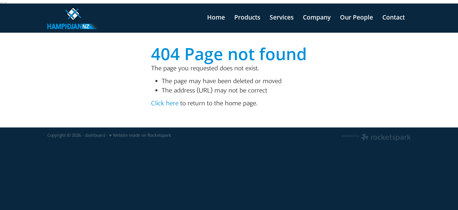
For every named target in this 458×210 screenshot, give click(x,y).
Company (317, 17)
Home (216, 17)
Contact (393, 17)
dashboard (95, 135)
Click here (164, 103)
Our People (356, 17)
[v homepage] (83, 18)
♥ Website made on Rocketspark (140, 135)
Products (247, 17)
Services (282, 17)
